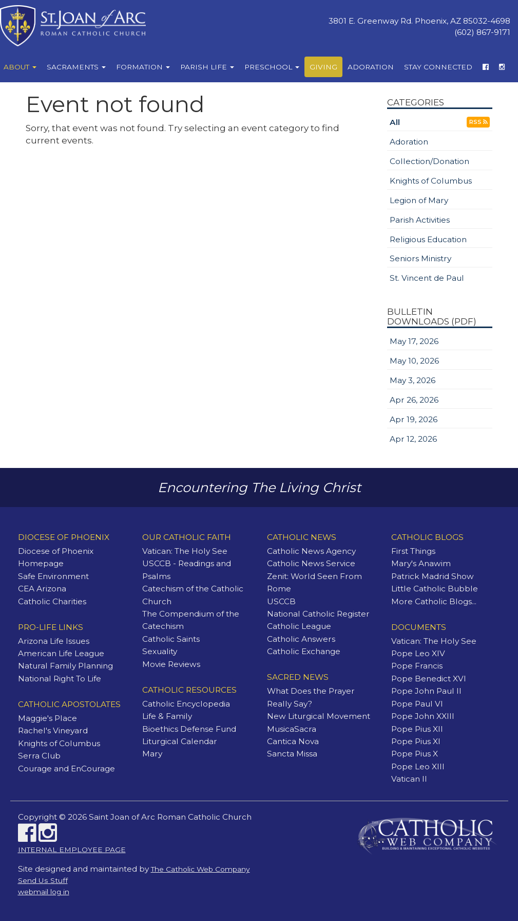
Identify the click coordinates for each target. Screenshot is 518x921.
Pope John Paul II (426, 691)
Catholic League (299, 626)
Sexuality (159, 651)
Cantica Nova (293, 741)
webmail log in (43, 892)
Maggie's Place (47, 718)
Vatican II (409, 779)
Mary (152, 754)
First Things (413, 551)
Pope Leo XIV (418, 653)
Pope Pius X (414, 754)
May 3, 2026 (412, 380)
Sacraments (76, 67)
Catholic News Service (311, 563)
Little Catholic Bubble (434, 588)
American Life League (61, 653)
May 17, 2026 (414, 341)
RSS (478, 122)
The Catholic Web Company (200, 869)
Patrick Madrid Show (432, 576)
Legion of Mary (419, 200)
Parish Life (207, 67)
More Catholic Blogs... (433, 601)
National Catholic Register (318, 614)
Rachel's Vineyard (53, 730)
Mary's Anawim (421, 563)
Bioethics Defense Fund (189, 729)
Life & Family (167, 716)
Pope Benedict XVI (428, 678)
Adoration (371, 67)
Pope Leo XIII (418, 766)
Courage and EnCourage (66, 768)
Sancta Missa (292, 754)
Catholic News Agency (311, 551)
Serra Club (39, 756)
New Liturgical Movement (318, 716)
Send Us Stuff (43, 880)
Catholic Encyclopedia (186, 704)
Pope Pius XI (415, 741)
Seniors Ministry (420, 258)
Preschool (271, 67)
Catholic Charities (52, 601)
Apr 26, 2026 (414, 400)
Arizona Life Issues (53, 641)
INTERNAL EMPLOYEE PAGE (72, 849)
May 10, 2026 (414, 361)
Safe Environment (53, 576)
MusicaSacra (291, 729)
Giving (323, 67)
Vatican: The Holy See (184, 551)
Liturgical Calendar (179, 741)
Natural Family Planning (65, 666)
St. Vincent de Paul (427, 278)
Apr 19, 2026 (413, 419)
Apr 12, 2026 (413, 439)
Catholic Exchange (303, 651)
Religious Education (428, 239)
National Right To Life (59, 678)
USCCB (281, 601)
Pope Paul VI (417, 704)
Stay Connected (438, 67)
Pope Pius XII (417, 729)
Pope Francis (417, 666)
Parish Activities (420, 220)
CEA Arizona (42, 588)
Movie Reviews (171, 664)
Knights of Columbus (431, 181)
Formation (143, 67)
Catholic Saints (171, 639)
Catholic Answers (301, 639)
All (395, 122)
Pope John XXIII (422, 716)
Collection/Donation (429, 161)
